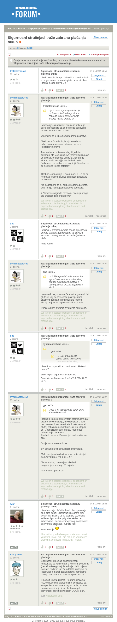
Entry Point (16, 554)
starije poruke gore (99, 54)
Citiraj (99, 79)
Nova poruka (100, 37)
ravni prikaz (80, 54)
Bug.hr (11, 28)
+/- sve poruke (64, 54)
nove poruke (85, 28)
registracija (45, 28)
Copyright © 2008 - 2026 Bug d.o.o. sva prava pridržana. (58, 621)
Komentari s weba (33, 616)
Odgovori (98, 75)
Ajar (12, 503)
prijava (34, 28)
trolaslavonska (18, 71)
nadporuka (101, 216)
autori (96, 28)
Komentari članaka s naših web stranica (65, 616)
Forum (21, 28)
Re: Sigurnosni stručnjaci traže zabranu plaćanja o (63, 99)
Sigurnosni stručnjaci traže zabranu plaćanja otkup (42, 63)
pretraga (105, 28)
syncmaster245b (19, 97)
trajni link (102, 90)
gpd (12, 223)
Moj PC (14, 547)
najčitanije (72, 28)
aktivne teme (59, 28)
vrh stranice (106, 616)
